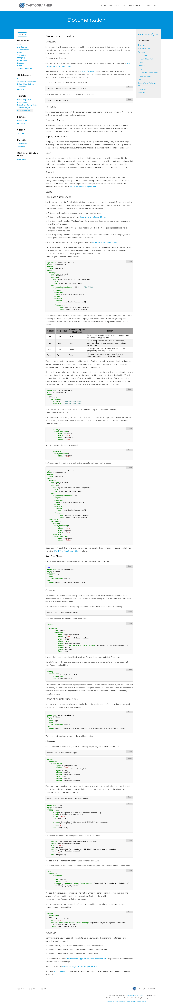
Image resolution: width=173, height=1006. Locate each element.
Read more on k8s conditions (92, 217)
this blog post (60, 971)
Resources (151, 5)
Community (114, 5)
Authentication (23, 50)
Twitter (21, 989)
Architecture (22, 47)
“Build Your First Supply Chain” (83, 187)
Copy (130, 87)
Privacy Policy (120, 1001)
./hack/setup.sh (88, 71)
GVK (19, 79)
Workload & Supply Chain (26, 81)
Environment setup (145, 48)
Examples (21, 123)
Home (103, 5)
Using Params (22, 102)
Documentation (136, 5)
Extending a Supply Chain (27, 105)
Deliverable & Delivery (25, 84)
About (19, 44)
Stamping (21, 58)
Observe (141, 79)
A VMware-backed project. (141, 995)
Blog (124, 5)
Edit (155, 34)
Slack (44, 989)
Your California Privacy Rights (136, 1001)
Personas (141, 52)
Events (19, 66)
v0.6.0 (21, 34)
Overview (141, 45)
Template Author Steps (149, 73)
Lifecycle (20, 63)
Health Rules (22, 60)
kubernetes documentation (104, 243)
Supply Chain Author (147, 59)
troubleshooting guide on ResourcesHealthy (86, 959)
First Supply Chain (24, 100)
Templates (21, 87)
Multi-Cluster (22, 120)
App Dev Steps (145, 76)
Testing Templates (24, 68)
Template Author (146, 55)
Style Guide (21, 159)
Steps (140, 69)
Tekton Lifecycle (23, 108)
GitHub (33, 989)
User (141, 62)
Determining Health (24, 110)
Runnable (20, 89)
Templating (21, 55)
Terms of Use (110, 1001)
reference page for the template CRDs (79, 967)
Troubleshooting (23, 133)
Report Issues (144, 34)
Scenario (141, 66)
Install (19, 52)
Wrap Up (141, 93)
